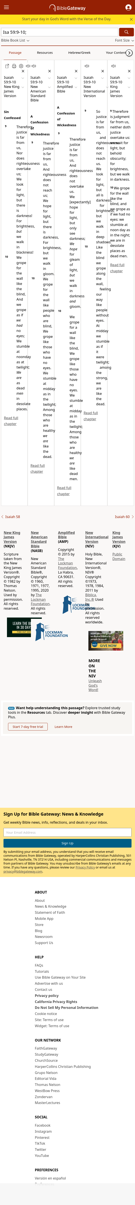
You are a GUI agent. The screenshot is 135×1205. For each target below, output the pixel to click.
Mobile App (44, 918)
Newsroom (44, 936)
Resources (32, 52)
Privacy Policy (85, 867)
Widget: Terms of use (52, 1025)
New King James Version (12, 537)
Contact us (43, 989)
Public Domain (118, 556)
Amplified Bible (66, 535)
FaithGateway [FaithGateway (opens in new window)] (46, 1048)
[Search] (126, 32)
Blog (38, 930)
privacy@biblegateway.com (22, 871)
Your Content (86, 52)
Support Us (44, 942)
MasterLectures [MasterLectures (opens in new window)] (47, 1102)
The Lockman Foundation (40, 599)
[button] (128, 7)
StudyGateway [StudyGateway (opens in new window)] (46, 1054)
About (40, 900)
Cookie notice (46, 1013)
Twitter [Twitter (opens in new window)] (40, 1149)
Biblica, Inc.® (91, 597)
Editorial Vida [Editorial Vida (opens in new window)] (45, 1078)
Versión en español (50, 1178)
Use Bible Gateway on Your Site (60, 977)
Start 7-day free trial (28, 726)
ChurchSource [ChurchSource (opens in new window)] (46, 1060)
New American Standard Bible (39, 539)
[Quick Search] (59, 32)
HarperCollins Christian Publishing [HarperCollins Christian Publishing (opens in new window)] (63, 1066)
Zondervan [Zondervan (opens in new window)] (43, 1096)
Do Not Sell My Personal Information (66, 1007)
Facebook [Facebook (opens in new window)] (43, 1125)
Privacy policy (47, 995)
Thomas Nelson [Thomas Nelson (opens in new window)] (47, 1084)
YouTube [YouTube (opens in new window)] (42, 1155)
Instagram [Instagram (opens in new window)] (43, 1131)
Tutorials (42, 971)
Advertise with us (49, 983)
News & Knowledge (50, 906)
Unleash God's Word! (95, 685)
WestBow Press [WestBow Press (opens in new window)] (47, 1090)
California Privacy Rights (56, 1001)
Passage (11, 52)
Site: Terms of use (49, 1019)
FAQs (39, 965)
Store (39, 924)
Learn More (63, 726)
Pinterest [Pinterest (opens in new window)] (42, 1137)
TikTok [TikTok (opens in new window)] (40, 1143)
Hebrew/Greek (58, 52)
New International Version (96, 537)
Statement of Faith (50, 912)
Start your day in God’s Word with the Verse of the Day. (66, 19)
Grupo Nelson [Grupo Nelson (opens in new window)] (46, 1072)
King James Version (118, 537)
